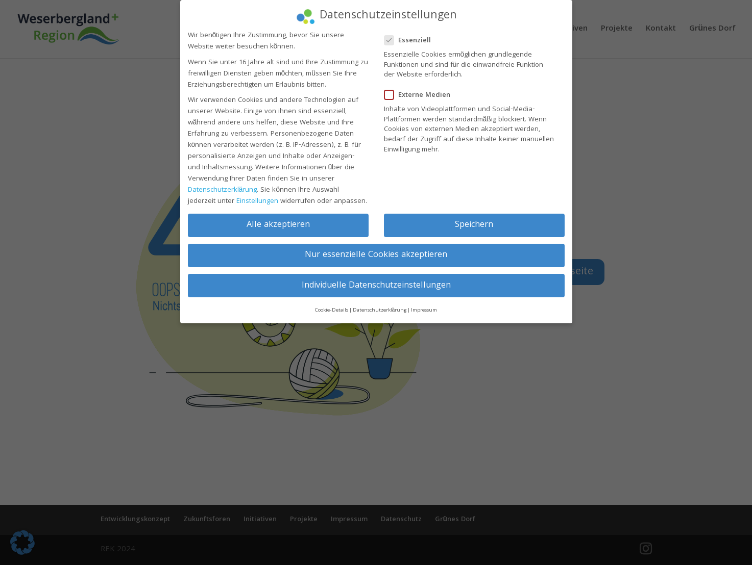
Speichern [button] (474, 220)
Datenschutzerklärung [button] (380, 304)
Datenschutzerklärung (222, 184)
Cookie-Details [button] (331, 304)
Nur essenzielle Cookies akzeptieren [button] (376, 250)
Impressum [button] (424, 304)
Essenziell (412, 35)
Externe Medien (421, 90)
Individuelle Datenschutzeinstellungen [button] (376, 280)
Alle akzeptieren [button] (278, 220)
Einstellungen (257, 195)
